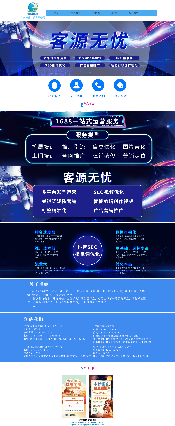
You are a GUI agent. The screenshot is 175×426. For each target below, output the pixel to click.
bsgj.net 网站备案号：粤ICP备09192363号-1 (87, 422)
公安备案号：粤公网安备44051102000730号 (87, 425)
